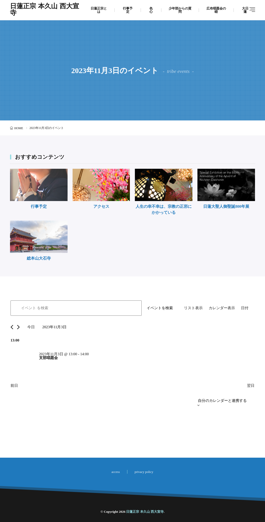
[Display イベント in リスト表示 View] (193, 308)
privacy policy (144, 472)
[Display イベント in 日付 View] (244, 308)
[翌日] (18, 327)
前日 (14, 386)
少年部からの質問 (180, 10)
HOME (18, 128)
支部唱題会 (48, 358)
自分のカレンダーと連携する (222, 401)
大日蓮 (245, 10)
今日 (31, 327)
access (116, 472)
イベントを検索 (160, 308)
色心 (151, 10)
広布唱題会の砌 (216, 10)
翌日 (250, 386)
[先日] (12, 327)
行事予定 (128, 10)
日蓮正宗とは (99, 10)
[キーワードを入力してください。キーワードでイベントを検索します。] (76, 308)
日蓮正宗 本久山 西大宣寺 (44, 10)
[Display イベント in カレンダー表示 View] (222, 308)
